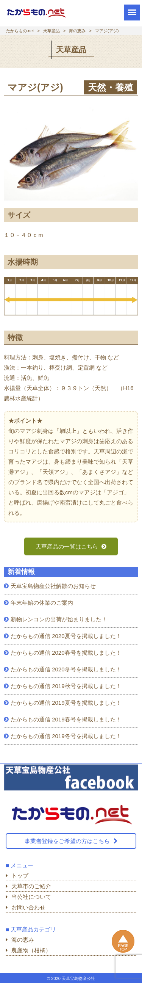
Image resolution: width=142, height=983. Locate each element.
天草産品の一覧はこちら (68, 546)
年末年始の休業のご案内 (42, 602)
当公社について (31, 897)
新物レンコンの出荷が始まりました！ (59, 619)
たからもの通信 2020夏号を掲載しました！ (66, 636)
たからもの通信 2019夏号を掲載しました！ (66, 702)
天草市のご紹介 (31, 886)
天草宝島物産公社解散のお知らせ (53, 586)
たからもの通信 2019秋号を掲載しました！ (66, 686)
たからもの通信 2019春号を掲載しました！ (66, 719)
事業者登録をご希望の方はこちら (67, 841)
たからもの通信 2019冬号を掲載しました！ (66, 736)
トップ (19, 875)
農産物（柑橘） (31, 950)
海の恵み (22, 939)
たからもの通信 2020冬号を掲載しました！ (66, 669)
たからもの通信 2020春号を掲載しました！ (66, 652)
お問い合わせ (28, 907)
